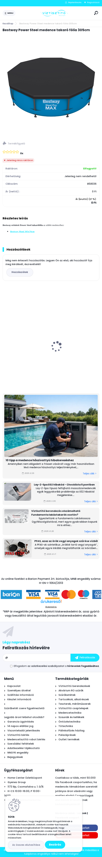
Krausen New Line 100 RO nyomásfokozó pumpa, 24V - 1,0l (74, 345)
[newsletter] (85, 657)
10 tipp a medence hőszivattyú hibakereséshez (40, 460)
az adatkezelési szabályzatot (46, 666)
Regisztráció (93, 2)
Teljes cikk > (89, 473)
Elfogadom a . (56, 666)
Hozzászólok (20, 272)
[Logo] (54, 13)
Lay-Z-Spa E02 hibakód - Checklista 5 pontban (64, 484)
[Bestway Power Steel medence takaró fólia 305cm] (51, 85)
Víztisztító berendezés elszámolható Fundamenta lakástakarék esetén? (55, 512)
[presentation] (5, 340)
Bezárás (55, 845)
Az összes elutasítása (26, 845)
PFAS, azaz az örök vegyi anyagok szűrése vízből (66, 541)
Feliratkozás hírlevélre (26, 648)
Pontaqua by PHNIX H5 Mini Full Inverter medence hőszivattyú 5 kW (25, 342)
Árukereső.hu (51, 607)
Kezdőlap (8, 23)
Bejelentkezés (75, 2)
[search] (96, 13)
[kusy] (12, 380)
